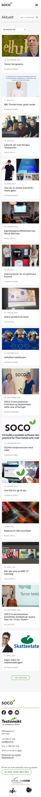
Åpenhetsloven (8, 757)
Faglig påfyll (10, 152)
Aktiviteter (9, 322)
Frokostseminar (11, 412)
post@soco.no (8, 742)
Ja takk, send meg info (16, 772)
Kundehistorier (11, 69)
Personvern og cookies (11, 755)
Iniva (19, 750)
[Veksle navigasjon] (36, 5)
